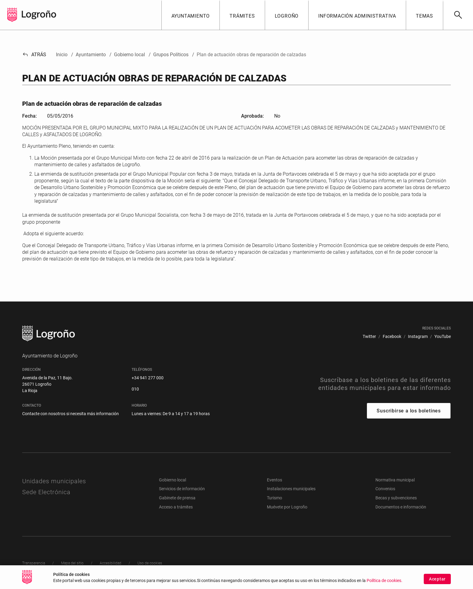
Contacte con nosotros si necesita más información (70, 413)
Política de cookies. (384, 581)
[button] (190, 15)
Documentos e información (400, 507)
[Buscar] (458, 15)
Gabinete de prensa (177, 497)
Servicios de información (182, 488)
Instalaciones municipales (291, 488)
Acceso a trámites (176, 507)
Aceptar (437, 579)
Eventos (274, 479)
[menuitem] (369, 336)
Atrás (34, 54)
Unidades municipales (54, 481)
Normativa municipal (395, 479)
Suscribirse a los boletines (409, 411)
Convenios (385, 488)
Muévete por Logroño (287, 507)
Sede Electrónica (46, 492)
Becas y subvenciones (396, 497)
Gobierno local (172, 479)
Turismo (274, 497)
